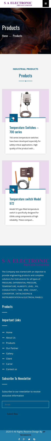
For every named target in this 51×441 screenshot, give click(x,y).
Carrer (9, 363)
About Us (11, 337)
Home (5, 36)
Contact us (11, 369)
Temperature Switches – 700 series (24, 129)
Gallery (9, 353)
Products (10, 342)
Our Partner (12, 348)
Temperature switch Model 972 (25, 201)
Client (9, 358)
